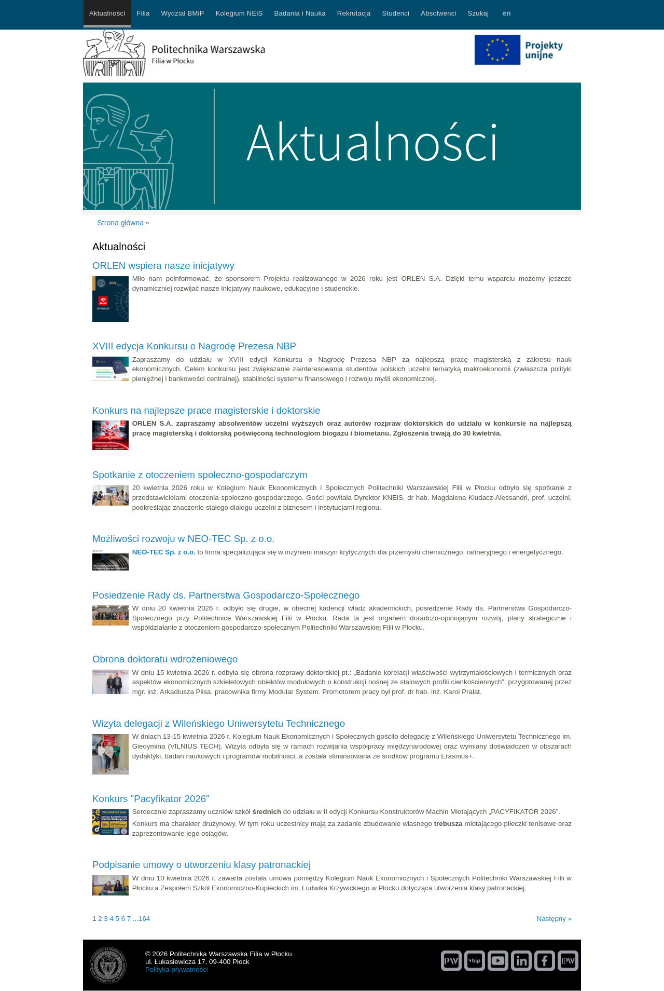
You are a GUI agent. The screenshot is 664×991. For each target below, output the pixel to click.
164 (144, 918)
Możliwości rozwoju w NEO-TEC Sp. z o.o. (183, 538)
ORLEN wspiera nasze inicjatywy (163, 265)
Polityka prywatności (176, 969)
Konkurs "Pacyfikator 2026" (151, 798)
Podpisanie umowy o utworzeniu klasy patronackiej (201, 864)
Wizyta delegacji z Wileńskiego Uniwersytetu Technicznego (218, 723)
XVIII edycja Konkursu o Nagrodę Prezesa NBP (194, 346)
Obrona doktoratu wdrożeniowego (165, 659)
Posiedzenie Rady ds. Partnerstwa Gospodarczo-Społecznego (225, 595)
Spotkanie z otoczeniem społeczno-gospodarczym (200, 474)
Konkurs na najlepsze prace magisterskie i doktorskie (206, 410)
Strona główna (121, 223)
